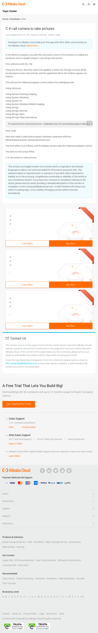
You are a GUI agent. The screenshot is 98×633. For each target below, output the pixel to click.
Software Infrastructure (69, 560)
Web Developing (66, 578)
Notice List (51, 613)
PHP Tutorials (9, 583)
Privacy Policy (30, 613)
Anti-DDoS (39, 542)
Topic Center (8, 578)
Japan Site (7, 560)
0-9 (82, 596)
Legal (41, 613)
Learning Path (9, 565)
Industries (40, 578)
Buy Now (70, 243)
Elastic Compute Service (14, 542)
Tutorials (80, 578)
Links (61, 613)
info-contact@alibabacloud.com (21, 363)
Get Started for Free (19, 404)
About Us (16, 613)
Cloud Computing (24, 578)
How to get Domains (46, 560)
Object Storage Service (56, 542)
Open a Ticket (15, 443)
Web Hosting (8, 547)
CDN (30, 542)
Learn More (27, 243)
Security (20, 547)
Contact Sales (29, 427)
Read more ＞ (33, 45)
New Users (23, 565)
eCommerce (75, 542)
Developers (51, 578)
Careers (6, 613)
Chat (11, 427)
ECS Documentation (24, 560)
